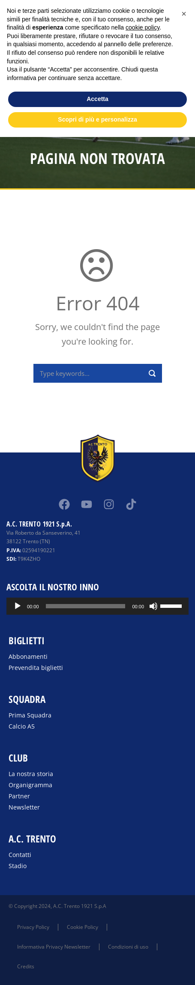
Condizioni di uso (128, 946)
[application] (97, 606)
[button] (184, 14)
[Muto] (153, 606)
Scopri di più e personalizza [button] (97, 119)
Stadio (18, 866)
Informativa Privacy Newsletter (53, 946)
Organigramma (30, 785)
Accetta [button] (97, 98)
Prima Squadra (30, 715)
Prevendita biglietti (36, 668)
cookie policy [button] (142, 27)
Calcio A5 (22, 726)
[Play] (17, 606)
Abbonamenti (28, 656)
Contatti (20, 855)
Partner (19, 796)
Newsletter (24, 807)
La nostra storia (31, 774)
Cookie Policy (82, 927)
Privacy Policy (33, 927)
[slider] (86, 606)
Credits (25, 966)
